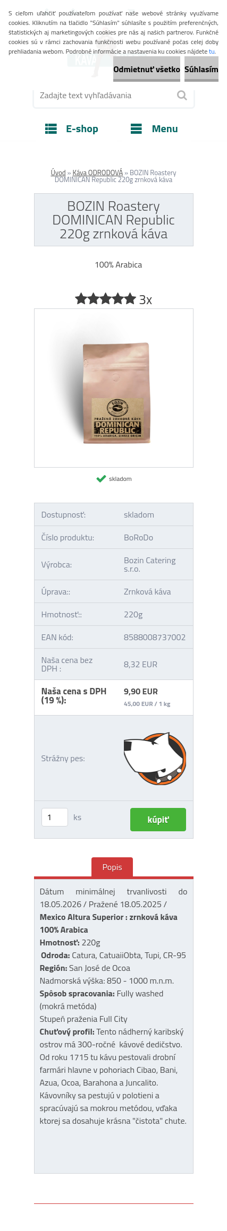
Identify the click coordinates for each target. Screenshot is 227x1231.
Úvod (58, 172)
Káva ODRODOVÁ (98, 172)
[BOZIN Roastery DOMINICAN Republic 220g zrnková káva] (114, 313)
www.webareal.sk (146, 1179)
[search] (181, 95)
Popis (112, 866)
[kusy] (54, 817)
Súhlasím (201, 69)
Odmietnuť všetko (146, 69)
